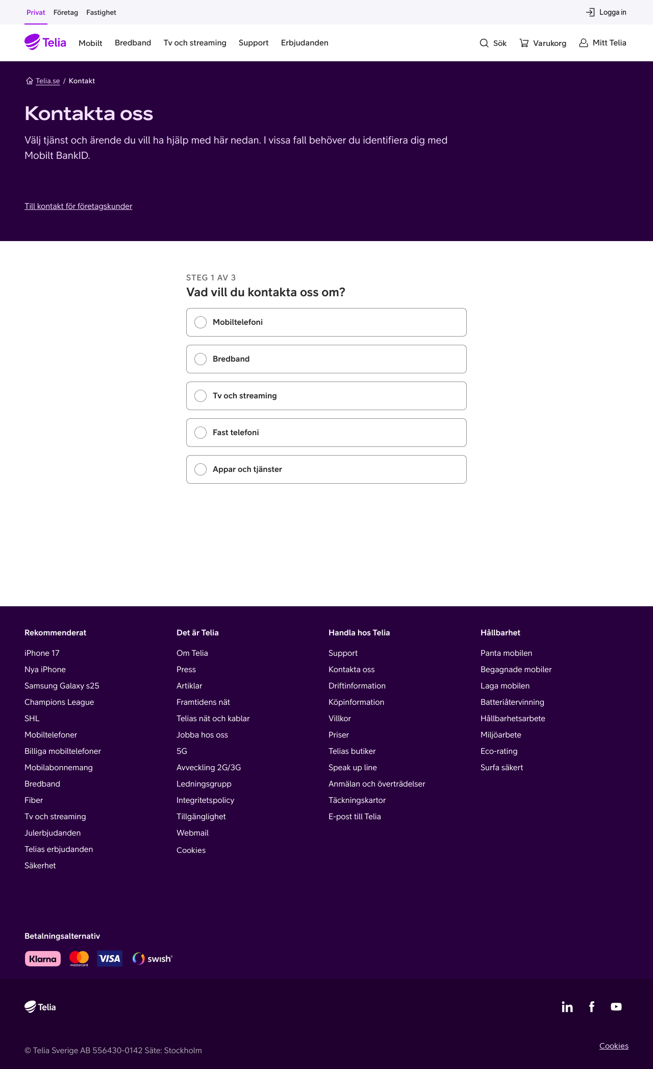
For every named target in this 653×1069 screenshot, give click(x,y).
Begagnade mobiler (516, 669)
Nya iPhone (45, 669)
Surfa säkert (502, 767)
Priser (339, 735)
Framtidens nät (203, 702)
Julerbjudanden (52, 833)
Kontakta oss (352, 669)
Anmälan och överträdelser (377, 784)
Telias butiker (352, 751)
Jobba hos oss (202, 735)
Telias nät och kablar (213, 718)
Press (186, 669)
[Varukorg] (542, 43)
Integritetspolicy (205, 800)
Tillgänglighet (201, 816)
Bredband (42, 784)
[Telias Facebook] (592, 1006)
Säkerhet (40, 865)
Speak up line (353, 767)
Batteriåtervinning (512, 702)
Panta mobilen (506, 653)
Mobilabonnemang (58, 767)
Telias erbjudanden (58, 849)
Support (343, 653)
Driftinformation (357, 686)
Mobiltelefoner (50, 735)
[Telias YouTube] (616, 1006)
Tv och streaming (55, 816)
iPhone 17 (42, 653)
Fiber (33, 800)
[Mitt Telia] (602, 43)
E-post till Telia (355, 816)
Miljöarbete (501, 735)
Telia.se (43, 81)
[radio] (326, 322)
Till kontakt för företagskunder (78, 206)
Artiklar (190, 686)
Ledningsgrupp (204, 784)
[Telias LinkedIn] (567, 1006)
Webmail (193, 833)
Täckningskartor (357, 800)
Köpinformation (356, 702)
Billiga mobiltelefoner (62, 751)
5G (182, 751)
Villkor (340, 718)
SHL (32, 718)
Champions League (59, 702)
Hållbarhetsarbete (513, 718)
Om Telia (192, 653)
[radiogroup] (326, 396)
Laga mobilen (505, 686)
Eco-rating (499, 751)
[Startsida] (45, 43)
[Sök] (493, 43)
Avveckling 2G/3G (209, 767)
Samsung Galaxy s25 (61, 686)
